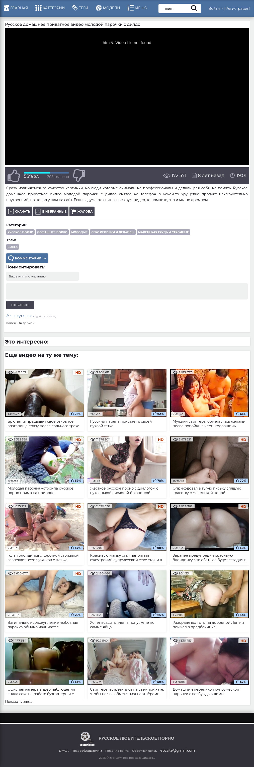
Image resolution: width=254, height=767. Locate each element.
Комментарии (27, 258)
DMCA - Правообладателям (80, 750)
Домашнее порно (52, 232)
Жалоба (82, 211)
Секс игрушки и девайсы (112, 232)
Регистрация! (238, 8)
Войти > (215, 8)
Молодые (79, 232)
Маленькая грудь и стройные (163, 232)
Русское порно (20, 232)
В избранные (50, 211)
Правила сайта (117, 750)
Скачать (19, 211)
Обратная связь (144, 750)
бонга (13, 247)
